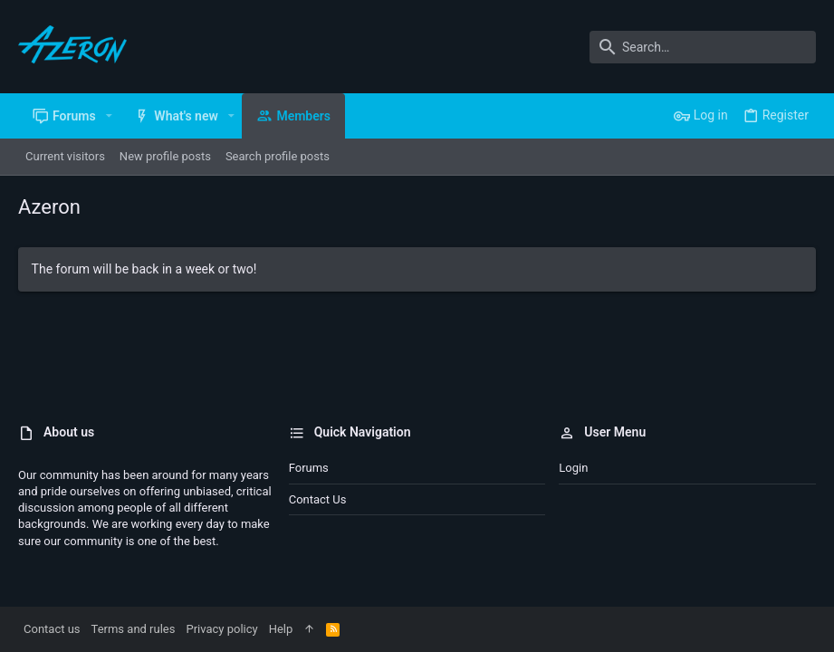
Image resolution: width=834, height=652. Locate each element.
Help (281, 629)
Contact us (318, 499)
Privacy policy (221, 629)
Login (573, 468)
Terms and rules (133, 629)
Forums (309, 468)
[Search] (703, 47)
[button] (109, 116)
